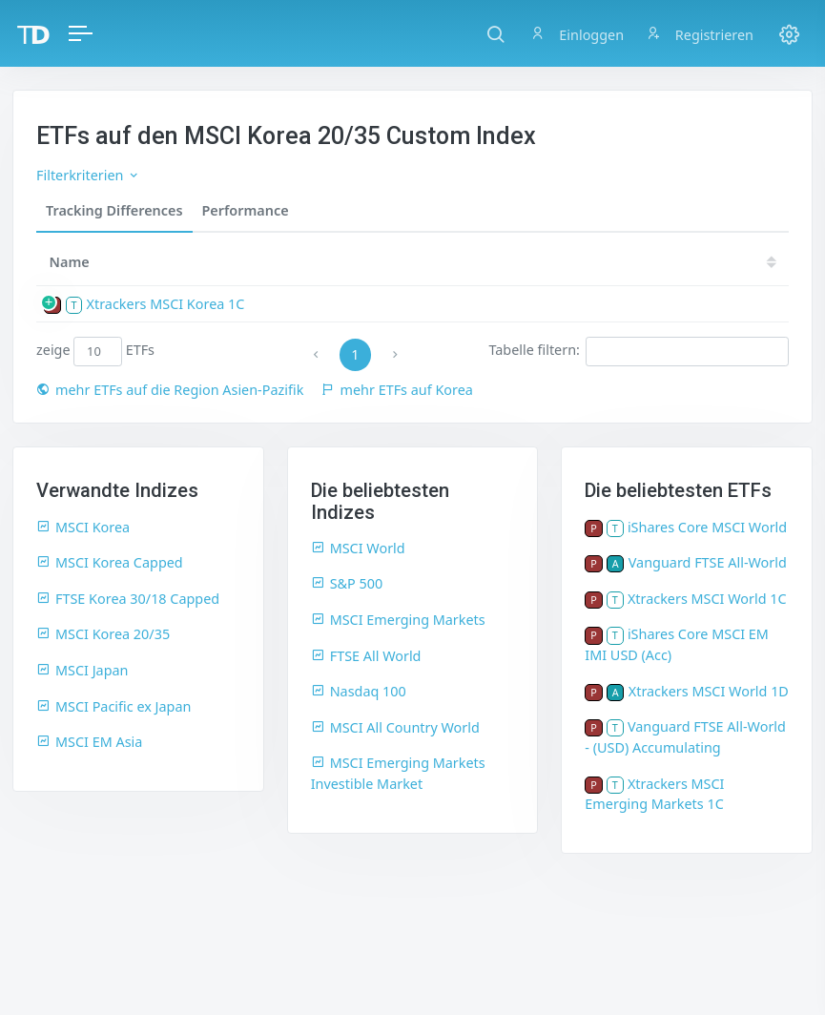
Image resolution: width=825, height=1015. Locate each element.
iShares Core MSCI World (707, 527)
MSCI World (358, 548)
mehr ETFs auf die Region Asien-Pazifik (169, 390)
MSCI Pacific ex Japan (113, 706)
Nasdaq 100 (358, 691)
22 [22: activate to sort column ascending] (408, 262)
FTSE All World (366, 656)
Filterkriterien (88, 175)
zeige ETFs (95, 351)
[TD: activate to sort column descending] (357, 261)
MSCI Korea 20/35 (103, 634)
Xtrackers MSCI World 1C (707, 599)
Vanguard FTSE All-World (708, 562)
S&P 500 (347, 583)
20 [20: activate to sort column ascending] (522, 262)
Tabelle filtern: (638, 351)
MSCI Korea (83, 527)
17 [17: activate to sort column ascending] (694, 262)
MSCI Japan (82, 670)
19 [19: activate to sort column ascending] (580, 262)
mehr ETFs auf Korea (397, 390)
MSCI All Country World (395, 727)
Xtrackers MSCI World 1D (709, 691)
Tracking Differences (114, 210)
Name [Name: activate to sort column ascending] (70, 262)
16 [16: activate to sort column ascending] (752, 262)
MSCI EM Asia (89, 742)
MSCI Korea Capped (109, 562)
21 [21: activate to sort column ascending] (465, 262)
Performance (245, 210)
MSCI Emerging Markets (398, 620)
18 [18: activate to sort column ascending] (637, 262)
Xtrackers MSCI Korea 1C (166, 304)
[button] (495, 33)
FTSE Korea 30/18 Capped (127, 599)
